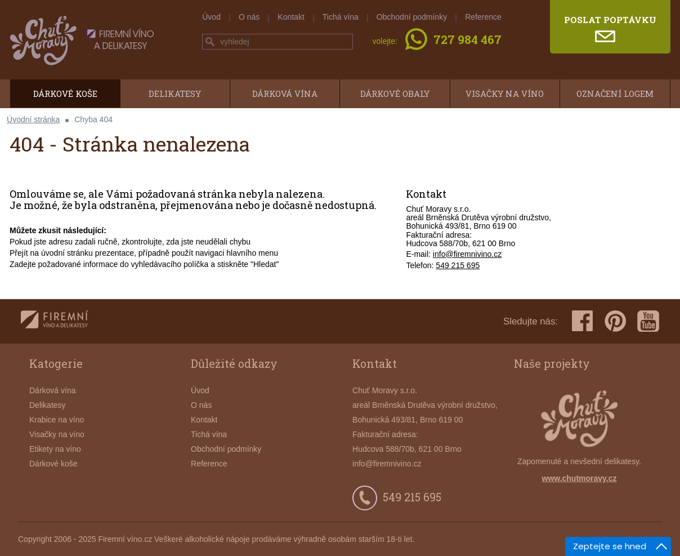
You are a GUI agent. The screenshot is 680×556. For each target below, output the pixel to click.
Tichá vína (341, 16)
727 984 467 (467, 40)
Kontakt (291, 16)
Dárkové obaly (395, 93)
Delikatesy (175, 93)
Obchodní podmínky (412, 16)
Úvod (211, 16)
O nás (249, 16)
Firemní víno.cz (125, 539)
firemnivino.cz (54, 321)
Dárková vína (284, 93)
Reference (483, 16)
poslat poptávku (610, 19)
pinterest (615, 321)
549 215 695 (458, 265)
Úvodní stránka (33, 119)
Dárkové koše (65, 93)
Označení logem (615, 93)
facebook (582, 321)
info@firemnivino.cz (467, 254)
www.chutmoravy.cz (579, 478)
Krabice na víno (56, 419)
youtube (648, 321)
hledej (209, 41)
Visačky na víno (505, 93)
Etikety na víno (55, 448)
